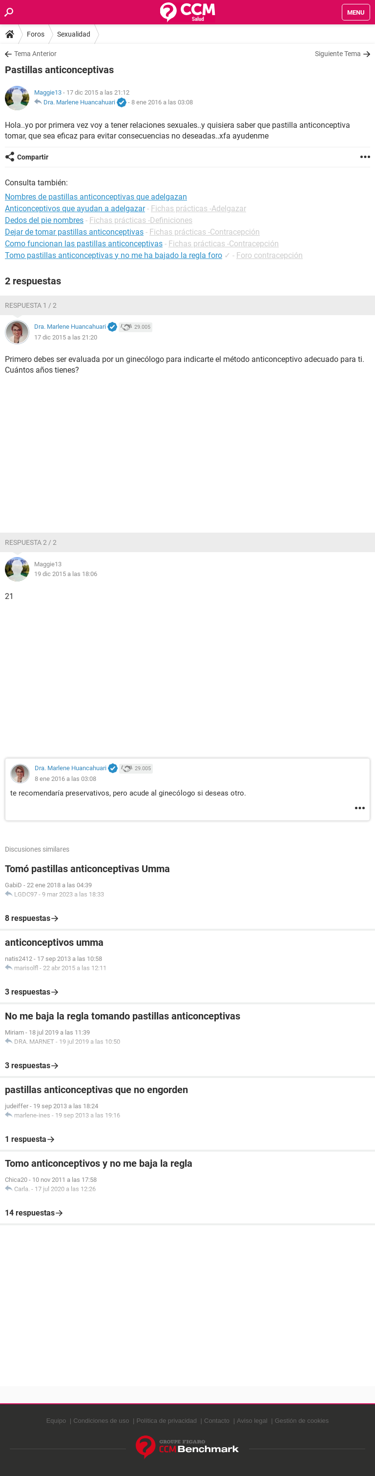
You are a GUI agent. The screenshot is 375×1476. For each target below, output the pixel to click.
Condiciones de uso (101, 1420)
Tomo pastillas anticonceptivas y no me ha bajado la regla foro (113, 255)
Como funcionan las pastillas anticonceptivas (84, 243)
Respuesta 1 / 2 (31, 305)
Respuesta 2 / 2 (31, 542)
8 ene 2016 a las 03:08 (162, 102)
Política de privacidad (166, 1420)
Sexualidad (73, 34)
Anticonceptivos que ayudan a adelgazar (75, 208)
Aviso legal (252, 1420)
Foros (35, 34)
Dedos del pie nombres (44, 220)
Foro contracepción (269, 255)
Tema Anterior (35, 54)
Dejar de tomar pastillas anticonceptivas (74, 232)
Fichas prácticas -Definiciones (140, 220)
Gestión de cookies (302, 1420)
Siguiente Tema (338, 54)
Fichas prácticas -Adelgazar (198, 208)
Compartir (32, 157)
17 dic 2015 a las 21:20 (65, 337)
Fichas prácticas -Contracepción (204, 232)
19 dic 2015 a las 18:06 (65, 574)
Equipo (56, 1420)
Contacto (216, 1420)
